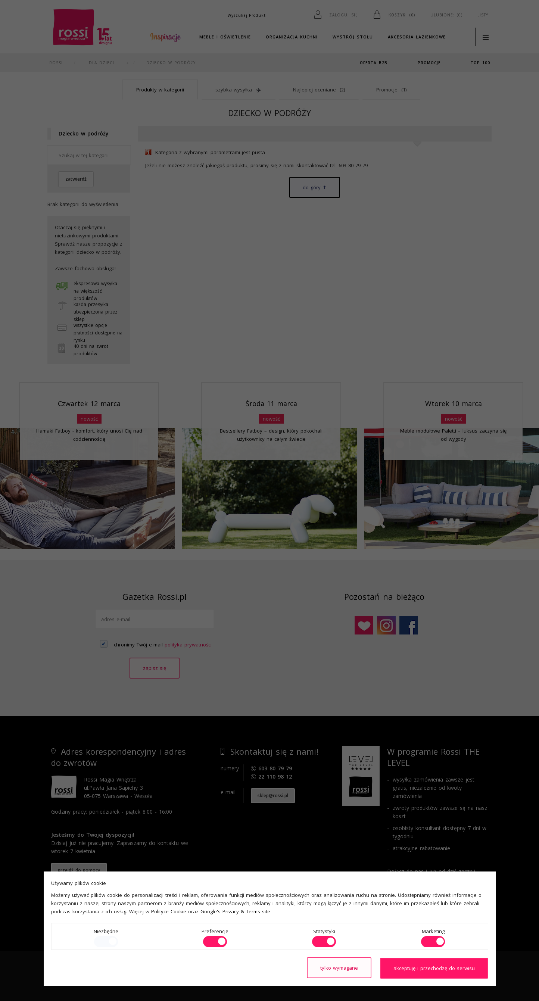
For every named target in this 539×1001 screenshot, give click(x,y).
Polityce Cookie (168, 911)
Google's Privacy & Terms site (235, 911)
